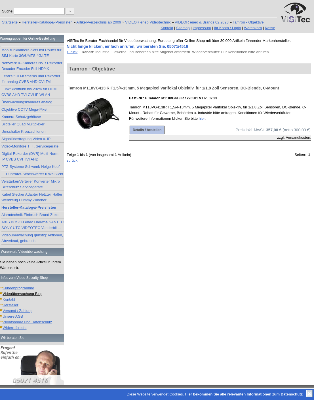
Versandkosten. (298, 137)
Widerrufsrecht (15, 328)
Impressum (202, 28)
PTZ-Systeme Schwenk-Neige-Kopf (30, 166)
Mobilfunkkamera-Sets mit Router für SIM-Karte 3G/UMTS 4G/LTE (31, 53)
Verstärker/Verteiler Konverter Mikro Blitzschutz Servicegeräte (30, 184)
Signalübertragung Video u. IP (25, 139)
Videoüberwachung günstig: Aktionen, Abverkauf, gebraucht (32, 238)
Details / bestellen (147, 130)
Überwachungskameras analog (26, 102)
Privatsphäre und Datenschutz (27, 322)
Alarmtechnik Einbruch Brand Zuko (29, 215)
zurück (72, 52)
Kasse (270, 28)
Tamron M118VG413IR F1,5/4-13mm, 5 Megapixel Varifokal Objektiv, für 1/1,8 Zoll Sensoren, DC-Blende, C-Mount (173, 88)
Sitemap (183, 28)
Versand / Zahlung (18, 311)
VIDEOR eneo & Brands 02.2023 (202, 22)
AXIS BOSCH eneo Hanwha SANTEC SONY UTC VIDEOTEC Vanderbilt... (32, 225)
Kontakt (167, 28)
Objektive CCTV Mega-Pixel (24, 109)
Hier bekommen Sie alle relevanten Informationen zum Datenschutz (244, 394)
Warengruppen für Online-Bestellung (27, 38)
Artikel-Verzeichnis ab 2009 (98, 22)
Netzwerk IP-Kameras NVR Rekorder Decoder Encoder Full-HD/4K (31, 66)
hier (202, 118)
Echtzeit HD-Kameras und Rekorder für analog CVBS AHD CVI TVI (30, 79)
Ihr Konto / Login (227, 28)
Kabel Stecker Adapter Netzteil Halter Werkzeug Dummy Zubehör (31, 197)
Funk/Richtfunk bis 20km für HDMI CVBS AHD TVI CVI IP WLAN (29, 92)
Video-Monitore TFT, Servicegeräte (29, 146)
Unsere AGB (13, 316)
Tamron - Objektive (248, 22)
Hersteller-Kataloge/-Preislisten (47, 22)
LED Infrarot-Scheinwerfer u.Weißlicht (32, 174)
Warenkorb (253, 28)
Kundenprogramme (18, 288)
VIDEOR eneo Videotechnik (147, 22)
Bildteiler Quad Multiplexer (23, 124)
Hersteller (10, 305)
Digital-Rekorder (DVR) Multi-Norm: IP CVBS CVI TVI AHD (30, 156)
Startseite (10, 22)
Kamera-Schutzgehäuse (21, 117)
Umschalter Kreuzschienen (23, 131)
